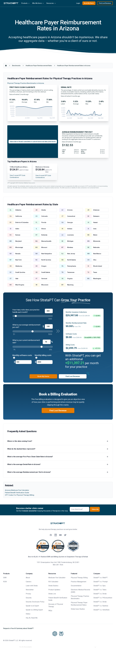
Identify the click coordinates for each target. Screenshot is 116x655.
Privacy (28, 594)
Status (28, 614)
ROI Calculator (53, 582)
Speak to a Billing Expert (34, 610)
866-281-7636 (58, 565)
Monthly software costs (22, 356)
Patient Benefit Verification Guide (17, 493)
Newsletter (30, 590)
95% (50, 350)
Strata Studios (53, 586)
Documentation (76, 586)
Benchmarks (16, 65)
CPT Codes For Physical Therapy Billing (19, 495)
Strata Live (52, 594)
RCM (5, 582)
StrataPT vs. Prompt (100, 582)
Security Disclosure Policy (35, 602)
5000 (50, 319)
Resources (51, 3)
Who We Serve (38, 3)
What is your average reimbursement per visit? (26, 326)
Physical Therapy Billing (79, 578)
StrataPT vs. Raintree (100, 606)
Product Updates (54, 590)
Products (25, 3)
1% (14, 350)
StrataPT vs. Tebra (99, 590)
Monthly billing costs (43, 356)
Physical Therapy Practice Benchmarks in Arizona (25, 83)
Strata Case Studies (78, 609)
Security (29, 598)
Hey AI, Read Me (32, 618)
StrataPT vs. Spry (99, 586)
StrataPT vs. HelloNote (101, 610)
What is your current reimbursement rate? (26, 341)
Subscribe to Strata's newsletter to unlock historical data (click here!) (33, 141)
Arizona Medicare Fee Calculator (17, 490)
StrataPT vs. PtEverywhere (102, 598)
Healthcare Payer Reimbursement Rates (39, 65)
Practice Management (78, 582)
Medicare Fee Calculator (56, 578)
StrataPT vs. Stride (100, 594)
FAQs (50, 611)
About (28, 578)
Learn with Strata (32, 586)
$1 (14, 334)
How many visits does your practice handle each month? (25, 311)
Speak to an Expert (32, 606)
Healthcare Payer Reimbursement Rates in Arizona (73, 65)
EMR (5, 578)
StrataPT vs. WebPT (100, 578)
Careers (28, 582)
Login (78, 3)
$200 (50, 334)
